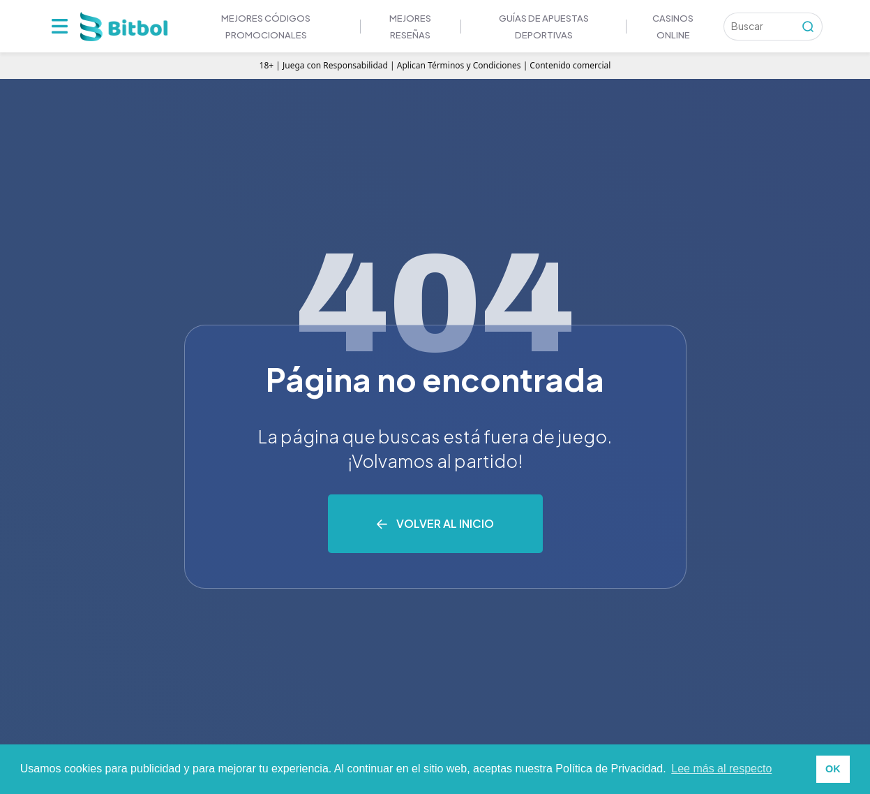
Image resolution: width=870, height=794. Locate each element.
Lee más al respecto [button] (721, 768)
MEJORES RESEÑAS (410, 27)
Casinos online (672, 27)
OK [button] (833, 768)
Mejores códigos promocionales (265, 27)
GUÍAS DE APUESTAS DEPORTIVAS (544, 27)
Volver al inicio (445, 523)
